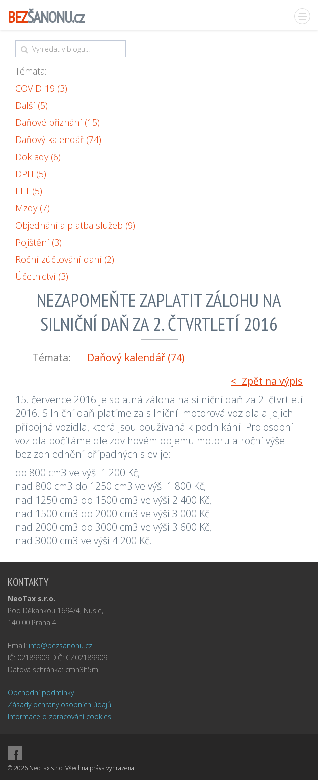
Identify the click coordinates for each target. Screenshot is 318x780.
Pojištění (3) (38, 242)
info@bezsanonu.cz (60, 645)
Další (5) (31, 105)
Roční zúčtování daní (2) (64, 259)
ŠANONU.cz (46, 17)
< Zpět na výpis (267, 381)
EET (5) (28, 191)
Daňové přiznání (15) (57, 122)
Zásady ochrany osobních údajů (59, 705)
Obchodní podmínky (41, 692)
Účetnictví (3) (41, 276)
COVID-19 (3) (41, 88)
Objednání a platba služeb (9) (75, 225)
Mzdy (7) (32, 208)
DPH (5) (30, 174)
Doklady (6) (38, 157)
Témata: (30, 71)
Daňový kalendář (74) (58, 139)
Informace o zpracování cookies (59, 716)
